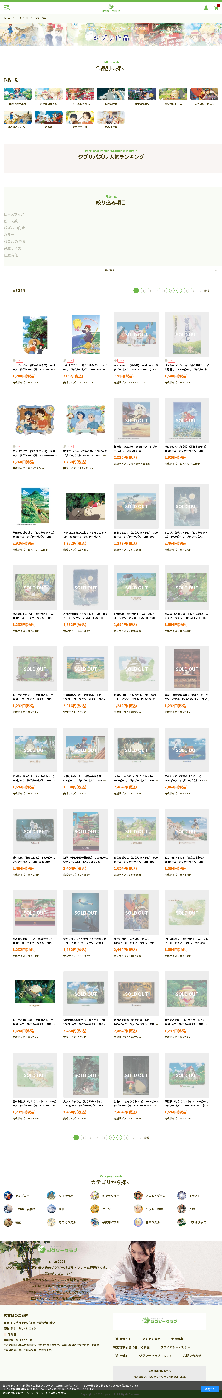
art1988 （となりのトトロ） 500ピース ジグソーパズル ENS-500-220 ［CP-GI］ (135, 618)
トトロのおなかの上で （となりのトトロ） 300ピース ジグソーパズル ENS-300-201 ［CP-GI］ (84, 537)
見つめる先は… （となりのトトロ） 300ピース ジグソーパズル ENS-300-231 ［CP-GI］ (185, 1024)
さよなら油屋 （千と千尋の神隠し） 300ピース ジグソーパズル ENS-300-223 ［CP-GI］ (33, 943)
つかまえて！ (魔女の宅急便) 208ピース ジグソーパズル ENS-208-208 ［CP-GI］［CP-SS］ (86, 369)
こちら (32, 1328)
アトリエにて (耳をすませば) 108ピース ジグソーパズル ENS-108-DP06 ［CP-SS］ (36, 455)
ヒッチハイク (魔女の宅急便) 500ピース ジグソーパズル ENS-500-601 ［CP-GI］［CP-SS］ (35, 369)
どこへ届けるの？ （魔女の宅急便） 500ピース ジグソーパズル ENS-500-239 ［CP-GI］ (185, 862)
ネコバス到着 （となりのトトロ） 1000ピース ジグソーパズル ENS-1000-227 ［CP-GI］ (134, 1024)
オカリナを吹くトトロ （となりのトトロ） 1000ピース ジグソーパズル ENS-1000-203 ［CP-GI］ (186, 537)
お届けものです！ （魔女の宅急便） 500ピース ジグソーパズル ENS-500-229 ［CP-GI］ (84, 780)
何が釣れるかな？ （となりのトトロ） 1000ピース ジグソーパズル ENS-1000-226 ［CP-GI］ (85, 1024)
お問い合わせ (192, 1355)
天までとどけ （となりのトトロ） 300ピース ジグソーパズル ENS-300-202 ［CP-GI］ (136, 537)
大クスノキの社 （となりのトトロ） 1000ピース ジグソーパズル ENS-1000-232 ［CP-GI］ (84, 1105)
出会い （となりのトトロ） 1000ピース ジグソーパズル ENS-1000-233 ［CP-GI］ (137, 1105)
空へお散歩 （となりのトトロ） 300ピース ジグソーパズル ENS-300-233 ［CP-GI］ (35, 1105)
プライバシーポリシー (175, 1347)
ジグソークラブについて (155, 1355)
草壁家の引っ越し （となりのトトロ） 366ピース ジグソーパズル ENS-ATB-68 (35, 537)
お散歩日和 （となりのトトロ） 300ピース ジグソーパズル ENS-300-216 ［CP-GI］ (136, 699)
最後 (206, 290)
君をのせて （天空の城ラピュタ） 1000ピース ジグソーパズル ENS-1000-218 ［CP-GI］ (185, 780)
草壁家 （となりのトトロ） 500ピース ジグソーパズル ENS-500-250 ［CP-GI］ (188, 1105)
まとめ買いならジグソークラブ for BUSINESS (160, 1376)
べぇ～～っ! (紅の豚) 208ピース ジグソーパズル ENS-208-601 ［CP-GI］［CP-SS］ (136, 369)
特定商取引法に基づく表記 (131, 1347)
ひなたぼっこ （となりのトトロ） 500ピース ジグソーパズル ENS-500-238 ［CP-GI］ (136, 862)
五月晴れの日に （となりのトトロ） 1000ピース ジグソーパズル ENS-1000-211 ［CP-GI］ (84, 699)
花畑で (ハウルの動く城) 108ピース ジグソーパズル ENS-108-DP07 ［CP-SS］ (86, 455)
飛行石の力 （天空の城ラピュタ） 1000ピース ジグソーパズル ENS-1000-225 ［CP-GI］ (134, 943)
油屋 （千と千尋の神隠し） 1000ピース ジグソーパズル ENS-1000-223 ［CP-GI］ (87, 862)
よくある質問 (151, 1338)
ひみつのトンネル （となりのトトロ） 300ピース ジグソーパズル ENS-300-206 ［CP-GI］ (35, 618)
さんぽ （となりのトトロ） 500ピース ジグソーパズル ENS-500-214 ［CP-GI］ (188, 618)
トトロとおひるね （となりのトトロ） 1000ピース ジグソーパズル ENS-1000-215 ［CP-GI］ (136, 780)
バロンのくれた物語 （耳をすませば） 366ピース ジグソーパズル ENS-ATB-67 (187, 451)
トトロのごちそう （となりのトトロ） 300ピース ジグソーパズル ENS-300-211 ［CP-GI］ (35, 699)
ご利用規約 (120, 1355)
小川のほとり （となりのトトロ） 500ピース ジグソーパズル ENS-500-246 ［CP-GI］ (186, 943)
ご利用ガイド (122, 1338)
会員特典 (177, 1338)
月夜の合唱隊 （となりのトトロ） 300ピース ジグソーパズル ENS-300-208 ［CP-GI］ (85, 618)
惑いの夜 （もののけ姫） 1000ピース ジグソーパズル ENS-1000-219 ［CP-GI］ (35, 862)
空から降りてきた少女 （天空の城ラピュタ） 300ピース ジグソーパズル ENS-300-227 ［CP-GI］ (84, 943)
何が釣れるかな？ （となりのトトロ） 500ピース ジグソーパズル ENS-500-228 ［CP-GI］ (35, 780)
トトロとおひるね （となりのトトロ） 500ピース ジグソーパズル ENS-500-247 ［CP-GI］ (35, 1024)
